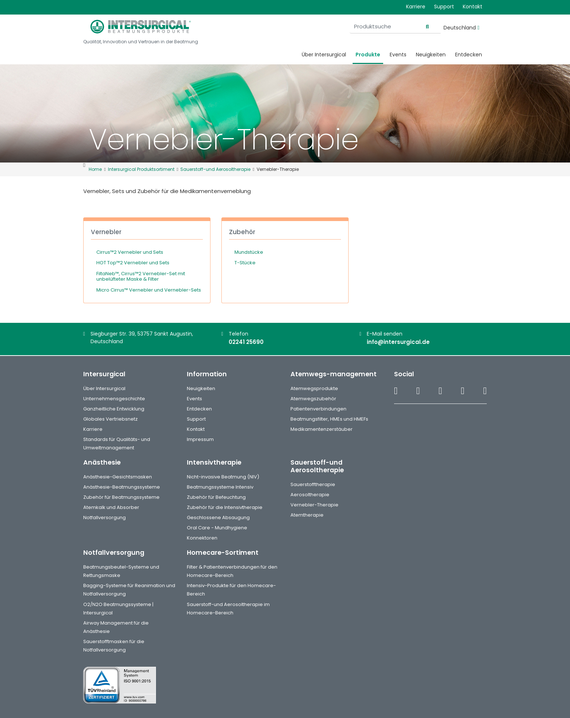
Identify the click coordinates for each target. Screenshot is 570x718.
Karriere (415, 6)
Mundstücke (248, 252)
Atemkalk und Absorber (111, 507)
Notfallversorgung (104, 517)
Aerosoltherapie (309, 494)
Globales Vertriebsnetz (110, 419)
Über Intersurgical (324, 54)
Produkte (368, 54)
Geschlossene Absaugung (218, 517)
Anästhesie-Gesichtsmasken (117, 476)
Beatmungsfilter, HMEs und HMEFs (329, 419)
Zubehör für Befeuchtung (216, 497)
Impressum (200, 439)
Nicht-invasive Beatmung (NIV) (223, 476)
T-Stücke (245, 262)
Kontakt (472, 6)
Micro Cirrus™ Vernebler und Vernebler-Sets (148, 289)
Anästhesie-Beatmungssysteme (121, 487)
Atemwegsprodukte (314, 388)
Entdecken (468, 54)
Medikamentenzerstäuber (321, 429)
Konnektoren (202, 537)
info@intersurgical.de (398, 342)
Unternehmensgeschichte (114, 398)
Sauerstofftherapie (312, 484)
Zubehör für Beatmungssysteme (121, 497)
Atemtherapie (307, 515)
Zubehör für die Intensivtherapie (224, 507)
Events (398, 54)
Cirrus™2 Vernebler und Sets (129, 252)
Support (444, 6)
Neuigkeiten (431, 54)
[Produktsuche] (395, 26)
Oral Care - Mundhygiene (217, 527)
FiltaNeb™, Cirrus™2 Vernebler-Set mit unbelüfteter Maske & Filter (140, 276)
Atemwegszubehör (313, 398)
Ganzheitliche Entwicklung (113, 408)
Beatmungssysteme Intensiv (220, 487)
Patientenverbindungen (318, 408)
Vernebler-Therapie (314, 504)
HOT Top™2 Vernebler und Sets (132, 262)
